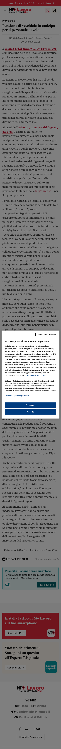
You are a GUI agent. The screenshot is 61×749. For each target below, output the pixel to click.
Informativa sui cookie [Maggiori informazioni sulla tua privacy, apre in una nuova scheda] (36, 375)
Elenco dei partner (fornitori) (17, 396)
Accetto (30, 412)
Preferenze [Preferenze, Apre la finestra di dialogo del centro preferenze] (31, 405)
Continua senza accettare (46, 334)
